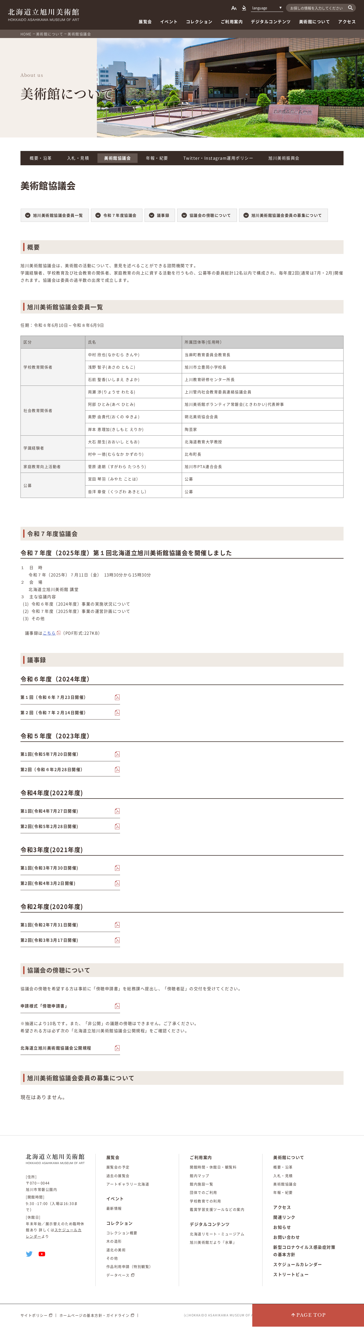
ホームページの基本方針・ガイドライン (95, 1316)
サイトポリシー (34, 1316)
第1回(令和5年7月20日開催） (50, 755)
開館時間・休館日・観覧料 (213, 1168)
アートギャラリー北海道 (127, 1185)
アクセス (347, 22)
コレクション (199, 22)
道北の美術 (116, 1251)
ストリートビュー (291, 1276)
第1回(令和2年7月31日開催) (49, 926)
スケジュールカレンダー (297, 1266)
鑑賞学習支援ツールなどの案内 (217, 1210)
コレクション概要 (122, 1234)
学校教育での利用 (205, 1202)
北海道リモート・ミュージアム (217, 1235)
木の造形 (114, 1242)
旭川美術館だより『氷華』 (213, 1243)
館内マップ (199, 1177)
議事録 (163, 215)
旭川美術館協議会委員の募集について (287, 215)
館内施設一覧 (201, 1185)
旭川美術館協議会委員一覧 (58, 215)
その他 (112, 1259)
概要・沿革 (41, 158)
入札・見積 (78, 158)
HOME (26, 33)
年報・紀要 (157, 158)
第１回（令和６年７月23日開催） (54, 697)
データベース (118, 1276)
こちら (49, 633)
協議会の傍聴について (211, 215)
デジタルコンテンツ (271, 22)
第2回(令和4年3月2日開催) (48, 884)
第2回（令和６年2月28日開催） (52, 770)
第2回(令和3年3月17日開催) (49, 941)
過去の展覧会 (118, 1177)
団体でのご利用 (203, 1193)
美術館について (314, 22)
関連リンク (284, 1219)
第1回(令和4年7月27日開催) (49, 812)
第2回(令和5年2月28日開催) (49, 827)
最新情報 (114, 1209)
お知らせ (282, 1229)
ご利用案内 (232, 22)
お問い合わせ (286, 1239)
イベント (169, 22)
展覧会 (145, 22)
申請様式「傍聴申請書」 (44, 1007)
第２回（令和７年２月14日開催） (54, 713)
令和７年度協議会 (120, 215)
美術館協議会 (117, 158)
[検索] (350, 8)
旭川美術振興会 (284, 158)
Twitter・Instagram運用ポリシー (218, 158)
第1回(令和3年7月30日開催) (49, 869)
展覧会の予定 (118, 1168)
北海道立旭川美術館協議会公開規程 (56, 1049)
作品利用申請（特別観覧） (129, 1268)
